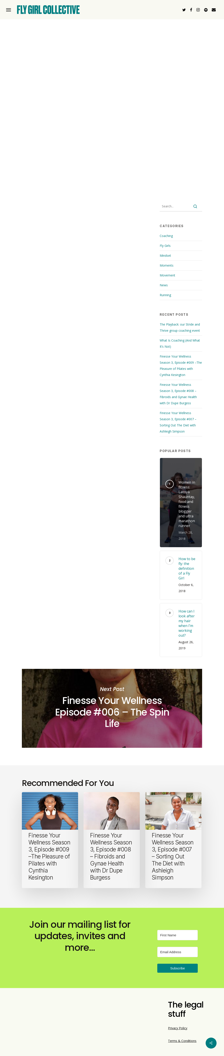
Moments (166, 265)
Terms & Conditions (182, 1041)
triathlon (116, 329)
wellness (137, 329)
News (164, 285)
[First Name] (177, 935)
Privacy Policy (177, 1028)
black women (54, 329)
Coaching (166, 236)
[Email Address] (177, 952)
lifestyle (97, 329)
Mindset (165, 255)
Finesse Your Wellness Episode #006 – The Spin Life (112, 708)
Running (165, 295)
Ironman (77, 329)
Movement (167, 275)
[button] (8, 9)
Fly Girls (165, 246)
